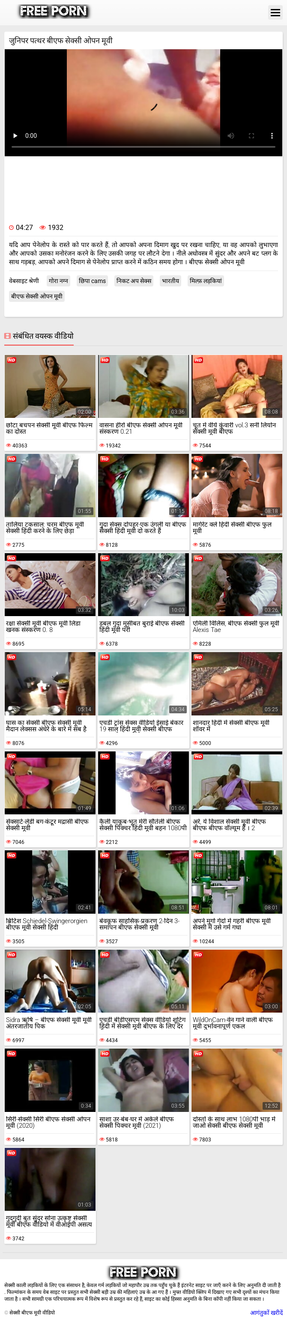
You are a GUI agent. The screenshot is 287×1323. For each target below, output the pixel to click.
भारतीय (170, 280)
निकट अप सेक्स (134, 280)
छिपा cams (92, 280)
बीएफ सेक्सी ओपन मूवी (37, 296)
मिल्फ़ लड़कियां (206, 280)
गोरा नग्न (58, 280)
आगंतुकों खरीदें (266, 1312)
